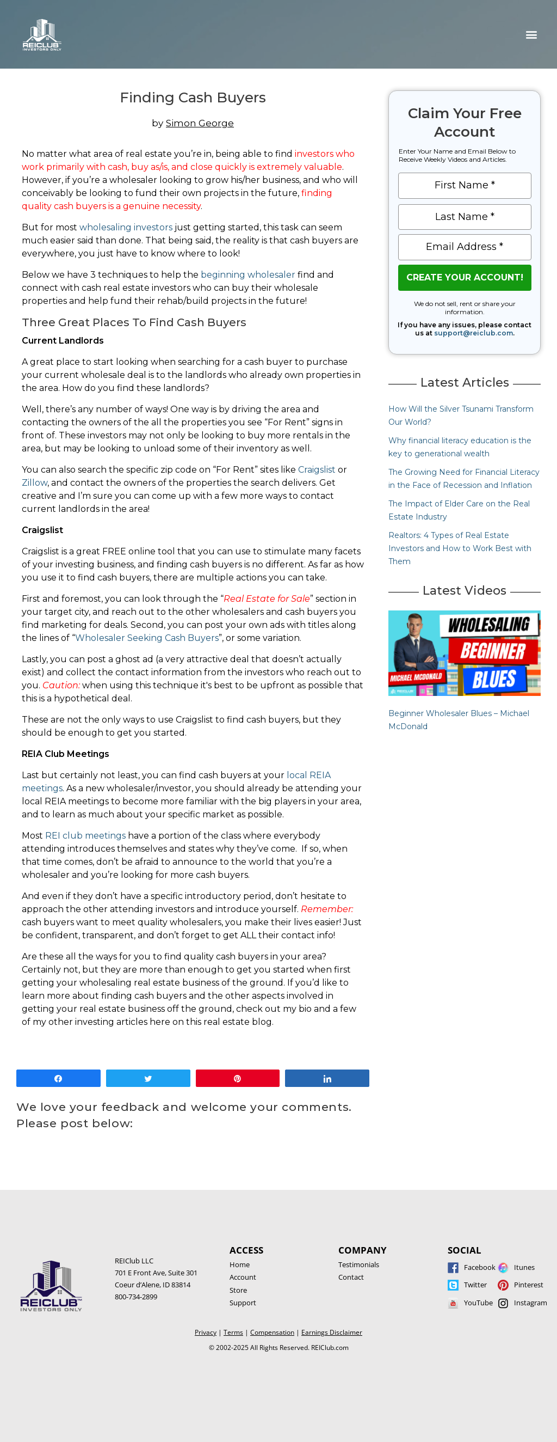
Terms (233, 1332)
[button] (532, 35)
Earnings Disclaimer (331, 1332)
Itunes (524, 1267)
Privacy (205, 1332)
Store (238, 1290)
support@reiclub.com (473, 333)
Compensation (272, 1332)
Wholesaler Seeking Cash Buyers (147, 638)
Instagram (530, 1302)
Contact (351, 1277)
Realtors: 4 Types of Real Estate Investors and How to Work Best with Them (459, 548)
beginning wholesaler (248, 275)
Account (243, 1277)
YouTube (478, 1302)
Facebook (480, 1267)
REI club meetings (85, 835)
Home (240, 1264)
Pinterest (528, 1285)
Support (243, 1302)
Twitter (475, 1285)
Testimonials (358, 1264)
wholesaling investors (125, 227)
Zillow (34, 483)
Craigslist (317, 470)
